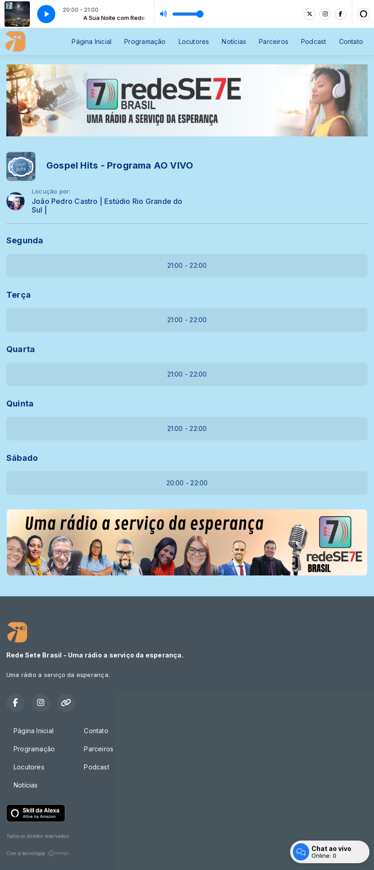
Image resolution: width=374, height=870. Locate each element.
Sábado (22, 458)
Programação (144, 41)
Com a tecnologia (37, 853)
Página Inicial (92, 41)
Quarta (20, 349)
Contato (351, 41)
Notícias (234, 41)
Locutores (194, 41)
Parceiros (273, 41)
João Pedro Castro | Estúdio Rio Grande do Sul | (107, 205)
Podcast (313, 41)
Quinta (20, 403)
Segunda (24, 240)
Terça (18, 295)
